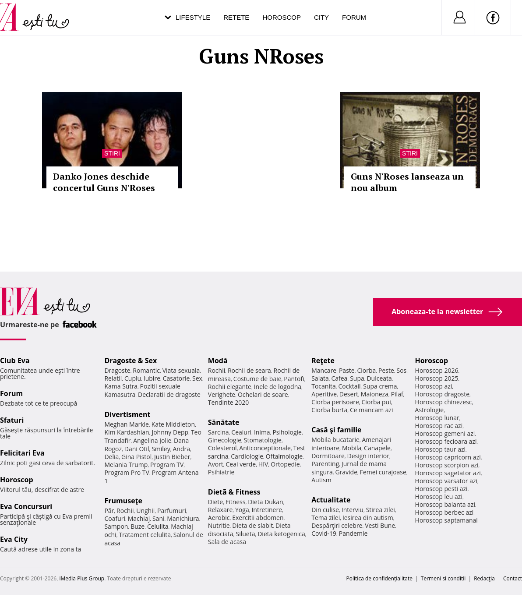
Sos (401, 370)
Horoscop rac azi (439, 425)
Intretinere (266, 509)
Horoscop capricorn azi (448, 457)
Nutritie (219, 525)
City (321, 17)
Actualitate (330, 500)
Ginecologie (224, 440)
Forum (354, 17)
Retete (236, 17)
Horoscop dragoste (442, 394)
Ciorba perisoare (335, 402)
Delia (111, 456)
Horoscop (281, 17)
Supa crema (380, 386)
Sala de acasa (227, 541)
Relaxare (220, 509)
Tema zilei (325, 517)
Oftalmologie (284, 456)
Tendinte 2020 (228, 402)
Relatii (113, 378)
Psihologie (287, 432)
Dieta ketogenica (281, 534)
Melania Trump (126, 464)
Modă (218, 360)
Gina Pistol (136, 456)
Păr (109, 510)
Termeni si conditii (443, 578)
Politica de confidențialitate (379, 578)
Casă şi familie (336, 430)
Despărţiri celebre (336, 525)
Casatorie (176, 378)
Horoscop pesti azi (441, 488)
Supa (357, 378)
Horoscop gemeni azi (445, 433)
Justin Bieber (172, 456)
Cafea (339, 378)
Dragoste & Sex (130, 360)
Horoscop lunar (437, 418)
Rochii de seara (249, 370)
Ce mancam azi (371, 410)
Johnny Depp (170, 432)
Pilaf (397, 394)
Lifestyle (193, 17)
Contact (512, 578)
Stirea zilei (380, 509)
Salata (320, 378)
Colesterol (222, 448)
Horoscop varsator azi (446, 481)
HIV (263, 464)
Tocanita (323, 386)
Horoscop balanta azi (445, 504)
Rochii (125, 510)
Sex (197, 378)
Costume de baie (257, 379)
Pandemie (353, 533)
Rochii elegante (229, 386)
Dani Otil (136, 449)
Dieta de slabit (252, 525)
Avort (215, 464)
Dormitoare (328, 456)
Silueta (245, 534)
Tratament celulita (145, 534)
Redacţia (484, 578)
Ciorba (366, 370)
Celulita (158, 526)
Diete (215, 502)
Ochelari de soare (263, 394)
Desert (348, 394)
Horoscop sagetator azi (448, 473)
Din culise (325, 509)
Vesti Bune (380, 525)
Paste (347, 370)
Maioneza (374, 394)
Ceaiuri (241, 432)
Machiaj (139, 518)
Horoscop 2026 (437, 370)
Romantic (146, 370)
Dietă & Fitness (234, 492)
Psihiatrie (221, 472)
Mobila (351, 448)
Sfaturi (12, 420)
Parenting (325, 463)
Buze (137, 526)
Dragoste (117, 370)
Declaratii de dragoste (169, 394)
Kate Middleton (173, 424)
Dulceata (379, 378)
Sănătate (224, 422)
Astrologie (429, 410)
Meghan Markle (126, 424)
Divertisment (127, 414)
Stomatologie (263, 440)
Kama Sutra (120, 386)
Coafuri (114, 518)
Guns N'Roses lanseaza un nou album (407, 182)
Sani (158, 518)
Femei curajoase (383, 472)
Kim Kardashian (126, 432)
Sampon (116, 526)
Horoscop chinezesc (443, 402)
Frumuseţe (123, 500)
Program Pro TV (126, 472)
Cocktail (349, 386)
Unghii (145, 510)
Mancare (323, 370)
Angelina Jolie (152, 440)
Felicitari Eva (22, 453)
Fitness (236, 502)
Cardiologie (247, 456)
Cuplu (132, 378)
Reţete (323, 360)
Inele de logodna (277, 386)
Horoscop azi (433, 386)
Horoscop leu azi (438, 496)
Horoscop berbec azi (444, 512)
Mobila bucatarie (335, 439)
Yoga (242, 509)
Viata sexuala (181, 370)
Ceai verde (241, 464)
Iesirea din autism (367, 517)
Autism (321, 480)
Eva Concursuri (26, 506)
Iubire (152, 378)
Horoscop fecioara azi (446, 441)
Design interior (368, 456)
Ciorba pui (376, 402)
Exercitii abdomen (257, 517)
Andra (181, 449)
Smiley (161, 449)
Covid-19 (323, 533)
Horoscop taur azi (440, 449)
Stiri (112, 153)
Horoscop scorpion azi (447, 465)
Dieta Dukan (265, 502)
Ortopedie (285, 464)
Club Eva (15, 360)
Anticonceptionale (265, 448)
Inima (262, 432)
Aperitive (324, 394)
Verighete (221, 394)
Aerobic (219, 517)
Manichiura (183, 518)
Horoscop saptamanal (446, 520)
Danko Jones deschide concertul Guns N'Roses (104, 182)
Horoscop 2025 (437, 378)
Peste (386, 370)
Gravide (346, 472)
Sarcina (218, 432)
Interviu (352, 509)
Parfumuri (171, 510)
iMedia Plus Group (81, 578)
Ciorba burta (329, 410)
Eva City (14, 539)
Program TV (166, 464)
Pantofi (294, 379)
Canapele (377, 448)
